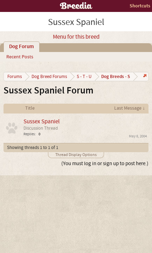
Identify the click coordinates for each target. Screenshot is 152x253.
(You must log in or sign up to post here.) (104, 163)
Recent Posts (19, 57)
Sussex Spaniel (41, 121)
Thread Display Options (76, 154)
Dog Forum (21, 46)
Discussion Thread (40, 128)
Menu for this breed (76, 37)
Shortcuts (140, 5)
